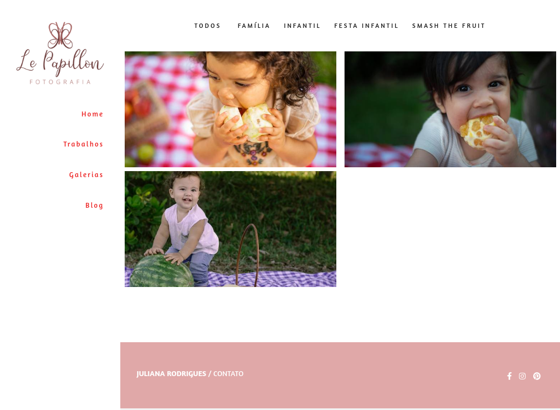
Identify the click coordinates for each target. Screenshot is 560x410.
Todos (207, 26)
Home (92, 113)
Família (254, 26)
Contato (228, 373)
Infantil (302, 26)
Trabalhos (83, 143)
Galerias (86, 174)
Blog (94, 205)
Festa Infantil (366, 26)
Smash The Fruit (449, 26)
